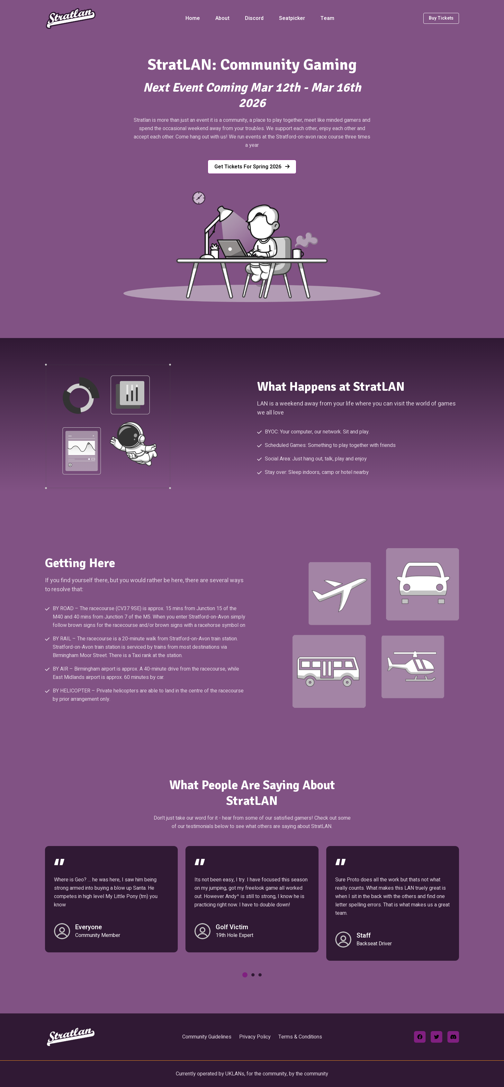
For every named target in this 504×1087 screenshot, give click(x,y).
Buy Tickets (441, 18)
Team (327, 18)
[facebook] (420, 1037)
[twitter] (436, 1037)
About (222, 18)
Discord (254, 18)
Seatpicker (292, 18)
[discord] (453, 1037)
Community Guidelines (206, 1037)
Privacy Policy (255, 1037)
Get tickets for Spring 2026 (252, 167)
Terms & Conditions (300, 1037)
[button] (245, 974)
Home (192, 18)
